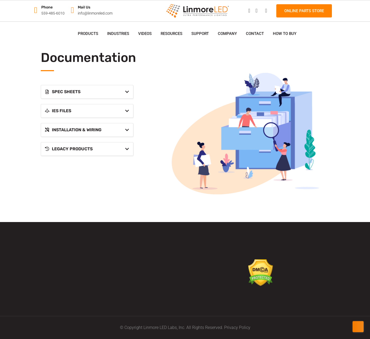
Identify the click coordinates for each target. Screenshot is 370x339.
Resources (171, 33)
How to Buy (284, 33)
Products (88, 33)
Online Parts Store (304, 10)
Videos (145, 33)
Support (200, 33)
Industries (118, 33)
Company (227, 33)
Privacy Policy (237, 327)
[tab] (87, 92)
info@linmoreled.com (95, 13)
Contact (255, 33)
